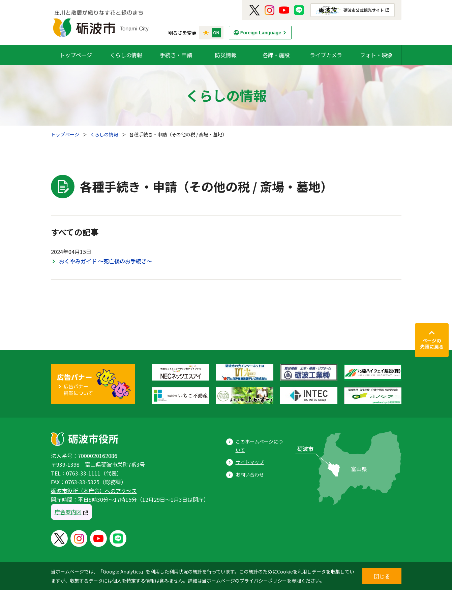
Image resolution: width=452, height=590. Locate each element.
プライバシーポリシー (263, 580)
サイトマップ (250, 462)
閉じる (382, 576)
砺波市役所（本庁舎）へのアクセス (94, 491)
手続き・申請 (176, 55)
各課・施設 (276, 55)
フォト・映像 (376, 55)
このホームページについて (259, 445)
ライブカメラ (326, 55)
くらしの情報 (126, 55)
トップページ (76, 55)
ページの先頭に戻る (432, 343)
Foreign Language (260, 32)
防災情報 (226, 55)
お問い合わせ (250, 474)
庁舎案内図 (68, 512)
